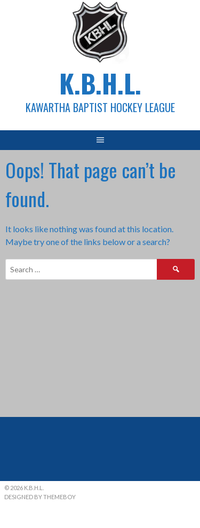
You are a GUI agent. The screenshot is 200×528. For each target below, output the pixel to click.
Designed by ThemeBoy (40, 496)
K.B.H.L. (100, 83)
